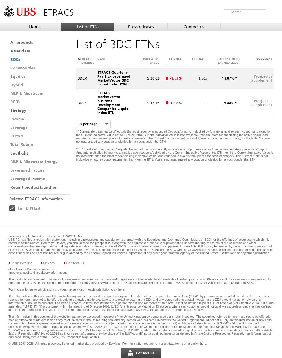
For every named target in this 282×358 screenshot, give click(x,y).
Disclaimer (17, 269)
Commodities (22, 68)
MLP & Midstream (26, 93)
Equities (17, 76)
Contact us (194, 26)
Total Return (21, 144)
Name (101, 59)
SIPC (250, 282)
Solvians (115, 343)
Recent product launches (33, 187)
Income (17, 119)
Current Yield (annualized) (228, 61)
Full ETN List (29, 208)
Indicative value (151, 61)
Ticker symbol (87, 61)
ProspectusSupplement (261, 78)
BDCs (15, 59)
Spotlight (19, 153)
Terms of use (21, 263)
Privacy (49, 263)
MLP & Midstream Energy (34, 161)
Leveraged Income (27, 178)
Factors (16, 136)
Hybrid (16, 85)
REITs (15, 102)
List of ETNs (88, 26)
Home (35, 26)
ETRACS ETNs (71, 236)
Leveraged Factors (27, 170)
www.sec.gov (200, 249)
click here (117, 289)
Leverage (19, 127)
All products (21, 42)
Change (175, 59)
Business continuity (40, 269)
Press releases (141, 26)
